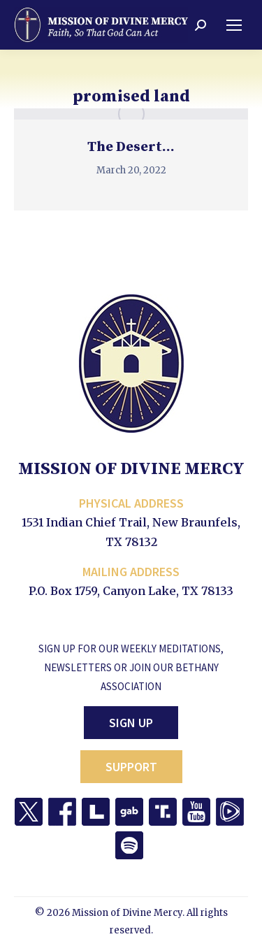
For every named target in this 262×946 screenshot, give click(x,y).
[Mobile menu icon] (234, 25)
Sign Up (131, 723)
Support (131, 767)
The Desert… (131, 147)
